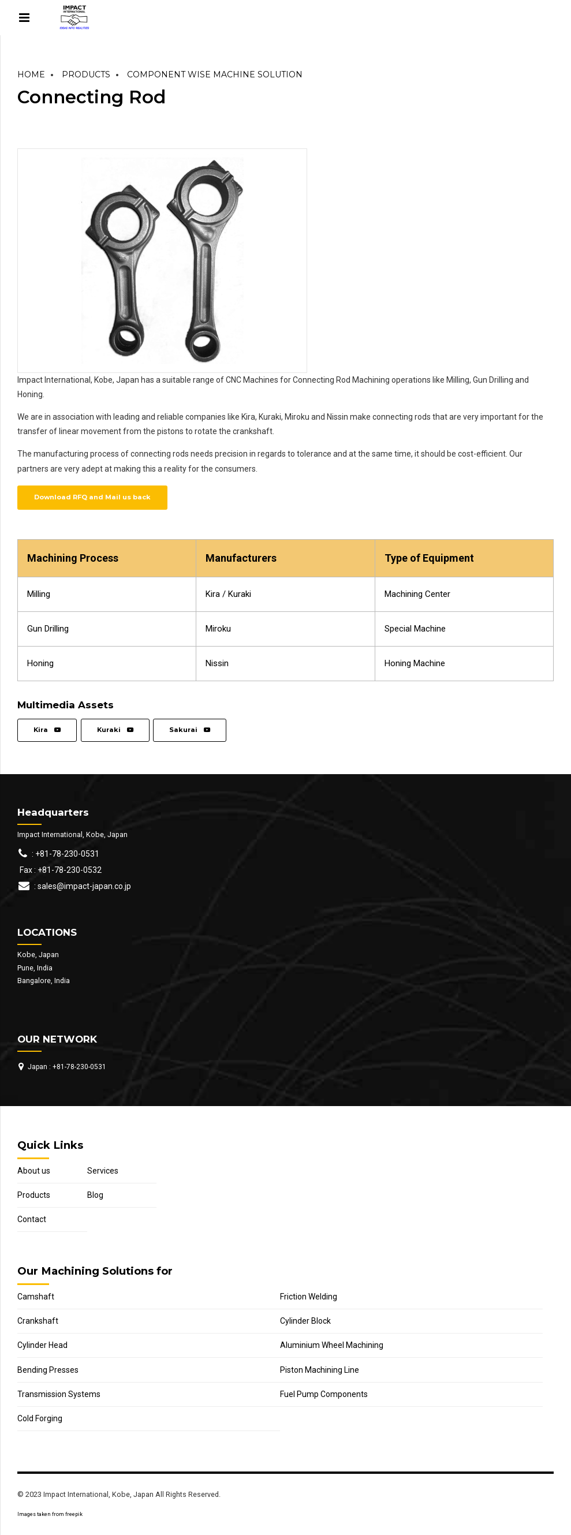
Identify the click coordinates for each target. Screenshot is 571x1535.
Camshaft (35, 1296)
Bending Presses (48, 1370)
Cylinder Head (42, 1345)
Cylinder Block (305, 1320)
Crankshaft (37, 1320)
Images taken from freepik (50, 1514)
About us (33, 1170)
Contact (31, 1219)
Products (86, 74)
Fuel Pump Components (324, 1394)
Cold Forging (39, 1418)
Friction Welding (308, 1296)
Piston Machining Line (319, 1370)
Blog (95, 1195)
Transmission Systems (58, 1394)
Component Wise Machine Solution (215, 74)
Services (102, 1170)
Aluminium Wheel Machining (331, 1345)
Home (31, 74)
